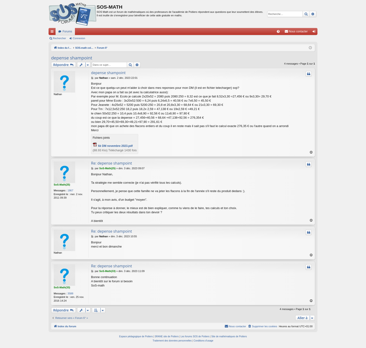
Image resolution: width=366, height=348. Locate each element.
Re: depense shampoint (111, 163)
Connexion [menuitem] (315, 32)
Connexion (79, 38)
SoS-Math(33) (62, 287)
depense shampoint (71, 58)
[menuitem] (278, 31)
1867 (70, 190)
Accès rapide (53, 32)
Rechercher (59, 38)
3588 (70, 293)
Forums (67, 31)
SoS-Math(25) (62, 184)
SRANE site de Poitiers (167, 336)
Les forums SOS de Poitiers (195, 336)
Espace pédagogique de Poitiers (136, 336)
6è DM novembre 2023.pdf (115, 146)
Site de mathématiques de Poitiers (229, 336)
